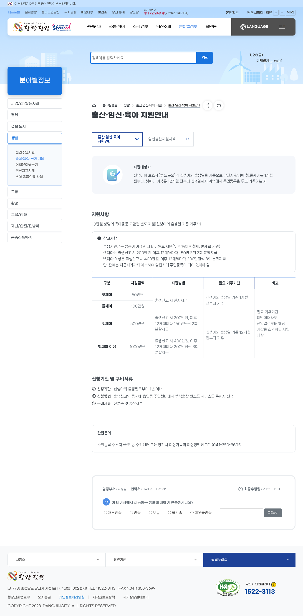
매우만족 (112, 513)
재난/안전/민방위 (34, 226)
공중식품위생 (34, 237)
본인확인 (232, 13)
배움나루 (87, 12)
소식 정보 (140, 26)
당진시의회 (255, 13)
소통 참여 (117, 26)
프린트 (219, 105)
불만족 (175, 513)
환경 (34, 203)
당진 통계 (118, 12)
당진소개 (163, 26)
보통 (154, 513)
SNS (207, 105)
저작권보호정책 (104, 597)
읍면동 (210, 26)
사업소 (57, 560)
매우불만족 (201, 513)
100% (290, 12)
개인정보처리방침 (71, 597)
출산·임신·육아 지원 (28, 158)
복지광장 (70, 12)
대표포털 (14, 12)
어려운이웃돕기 (25, 164)
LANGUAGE (254, 27)
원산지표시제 (23, 170)
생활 (34, 138)
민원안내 (93, 26)
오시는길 (44, 597)
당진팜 (134, 12)
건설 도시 (34, 126)
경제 (34, 115)
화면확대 (276, 12)
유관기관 (155, 560)
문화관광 (31, 12)
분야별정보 (188, 26)
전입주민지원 (23, 152)
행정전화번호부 (19, 597)
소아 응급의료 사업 (27, 176)
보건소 (102, 12)
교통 (34, 192)
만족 (135, 513)
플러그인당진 (50, 12)
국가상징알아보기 (136, 597)
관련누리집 (250, 559)
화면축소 (282, 12)
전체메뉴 (282, 27)
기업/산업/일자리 (34, 103)
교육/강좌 (34, 215)
